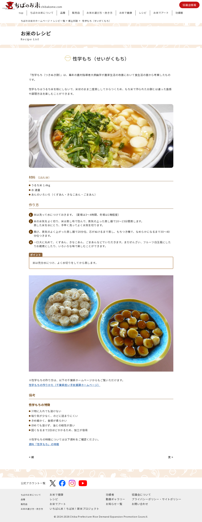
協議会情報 (189, 5)
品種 (62, 12)
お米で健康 (125, 12)
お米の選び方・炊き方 (99, 12)
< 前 (31, 457)
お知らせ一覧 (116, 504)
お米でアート (161, 12)
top (21, 12)
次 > (170, 457)
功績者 (179, 12)
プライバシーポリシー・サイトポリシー (156, 499)
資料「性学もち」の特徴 (44, 444)
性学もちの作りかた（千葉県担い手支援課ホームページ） (64, 385)
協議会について (141, 494)
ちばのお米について (41, 12)
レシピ (143, 12)
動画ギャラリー (117, 499)
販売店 (76, 12)
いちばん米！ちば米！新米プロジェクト (78, 509)
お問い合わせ (140, 504)
